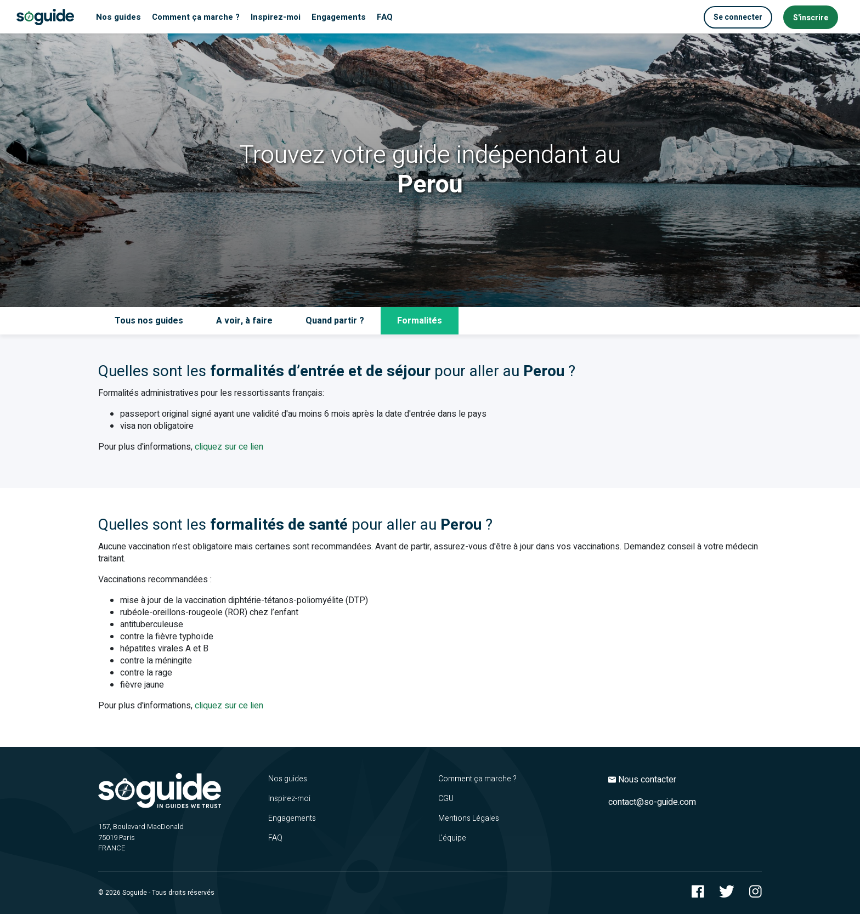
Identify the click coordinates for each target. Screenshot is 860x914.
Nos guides (287, 779)
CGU (446, 798)
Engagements (292, 818)
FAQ (275, 838)
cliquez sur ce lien (229, 446)
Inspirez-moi (289, 798)
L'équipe (452, 838)
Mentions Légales (468, 818)
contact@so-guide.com (652, 802)
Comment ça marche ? (477, 779)
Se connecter (738, 17)
